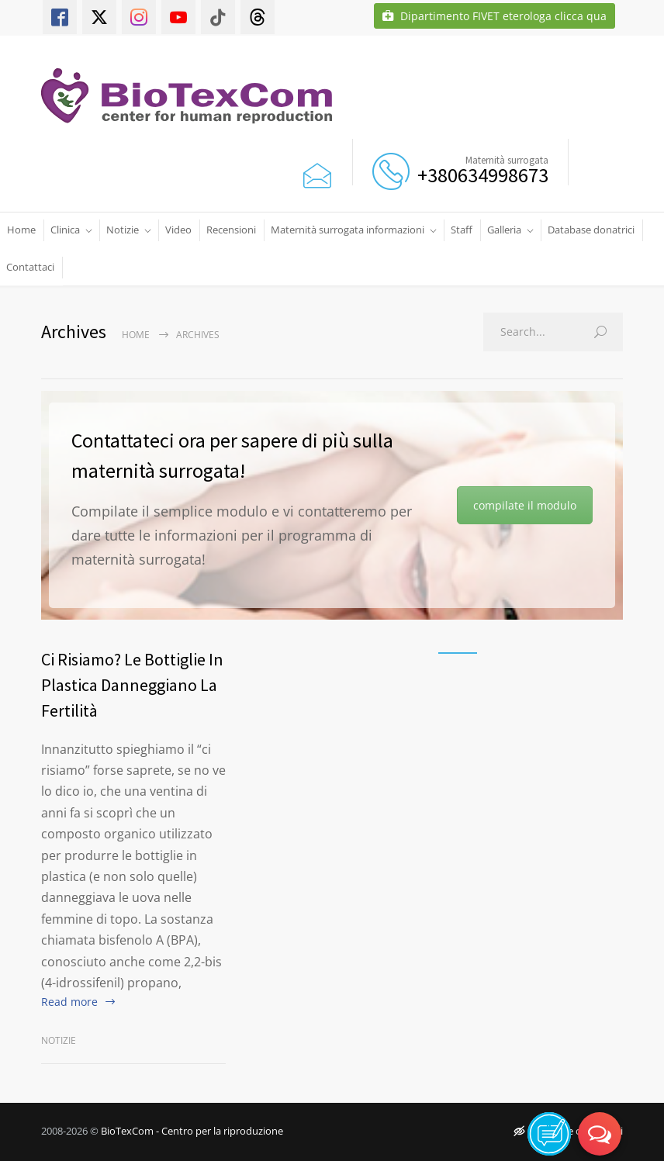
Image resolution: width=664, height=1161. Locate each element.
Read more (69, 1001)
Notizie (122, 230)
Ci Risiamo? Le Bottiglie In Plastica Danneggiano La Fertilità (132, 684)
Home (21, 230)
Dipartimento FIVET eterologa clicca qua (494, 16)
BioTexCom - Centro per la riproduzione (192, 1131)
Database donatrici (591, 230)
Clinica (65, 230)
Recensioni (231, 230)
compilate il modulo (524, 505)
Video (178, 230)
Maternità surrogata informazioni (347, 230)
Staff (461, 230)
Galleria (504, 230)
